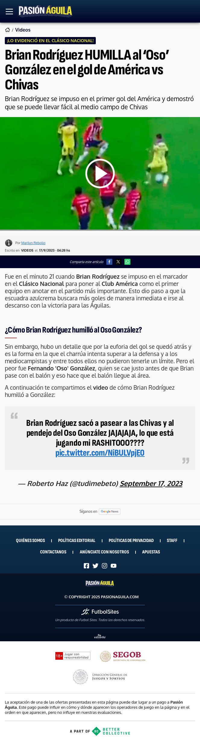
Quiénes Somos (30, 540)
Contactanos (53, 552)
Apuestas (151, 552)
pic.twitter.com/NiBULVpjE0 (100, 452)
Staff (172, 540)
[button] (109, 262)
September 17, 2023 (151, 483)
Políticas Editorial (76, 540)
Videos (22, 29)
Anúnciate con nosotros (104, 552)
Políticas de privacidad (131, 540)
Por (30, 242)
